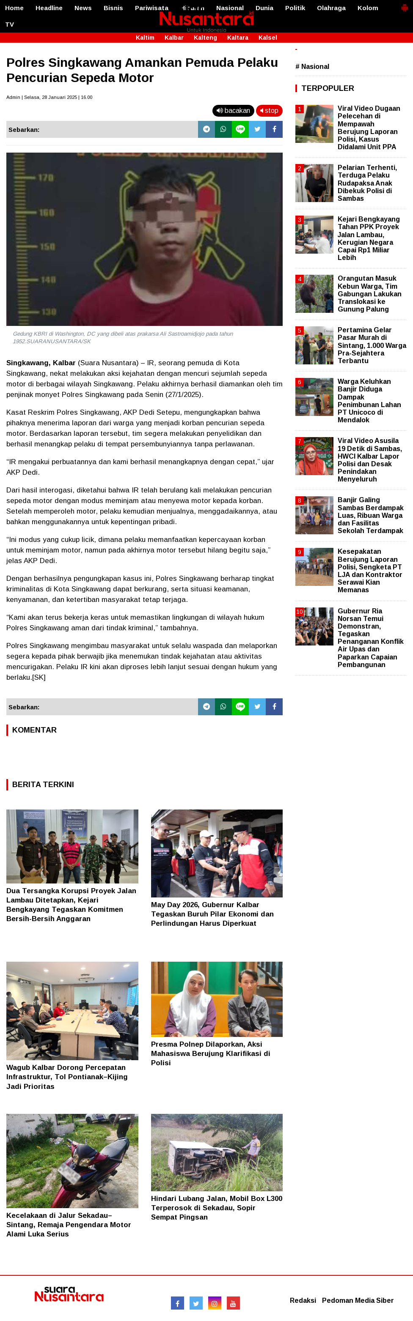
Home (14, 7)
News (83, 7)
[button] (404, 4)
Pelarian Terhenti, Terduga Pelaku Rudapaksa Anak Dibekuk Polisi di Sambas (367, 183)
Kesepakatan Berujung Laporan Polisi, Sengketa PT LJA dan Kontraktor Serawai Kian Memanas (370, 570)
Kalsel (268, 37)
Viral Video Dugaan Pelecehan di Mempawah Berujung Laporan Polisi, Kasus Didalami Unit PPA (369, 127)
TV (9, 24)
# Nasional (312, 66)
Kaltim (145, 37)
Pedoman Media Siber (358, 1300)
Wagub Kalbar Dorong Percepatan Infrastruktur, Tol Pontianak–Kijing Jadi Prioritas (67, 1077)
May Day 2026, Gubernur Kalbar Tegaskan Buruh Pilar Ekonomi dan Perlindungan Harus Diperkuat (212, 914)
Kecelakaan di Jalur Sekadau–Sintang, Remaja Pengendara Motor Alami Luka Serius (68, 1225)
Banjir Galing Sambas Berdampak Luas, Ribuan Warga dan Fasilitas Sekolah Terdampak (371, 515)
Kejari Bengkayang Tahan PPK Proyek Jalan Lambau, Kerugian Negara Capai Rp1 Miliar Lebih (369, 238)
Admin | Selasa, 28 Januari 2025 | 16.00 (49, 97)
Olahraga (331, 7)
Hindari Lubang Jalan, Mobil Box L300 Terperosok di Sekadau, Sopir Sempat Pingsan (216, 1208)
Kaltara (237, 37)
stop (269, 110)
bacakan (233, 110)
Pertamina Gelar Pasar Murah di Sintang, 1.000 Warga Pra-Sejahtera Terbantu (372, 345)
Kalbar (174, 37)
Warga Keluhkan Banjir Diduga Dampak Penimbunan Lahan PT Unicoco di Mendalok (369, 401)
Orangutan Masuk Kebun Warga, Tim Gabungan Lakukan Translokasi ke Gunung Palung (370, 294)
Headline (49, 7)
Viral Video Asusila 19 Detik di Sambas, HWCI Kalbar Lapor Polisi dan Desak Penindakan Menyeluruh (370, 460)
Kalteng (205, 37)
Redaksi (303, 1300)
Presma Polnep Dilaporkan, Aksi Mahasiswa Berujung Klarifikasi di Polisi (210, 1053)
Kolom (368, 7)
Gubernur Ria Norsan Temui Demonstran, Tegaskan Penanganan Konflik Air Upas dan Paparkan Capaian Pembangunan (371, 637)
